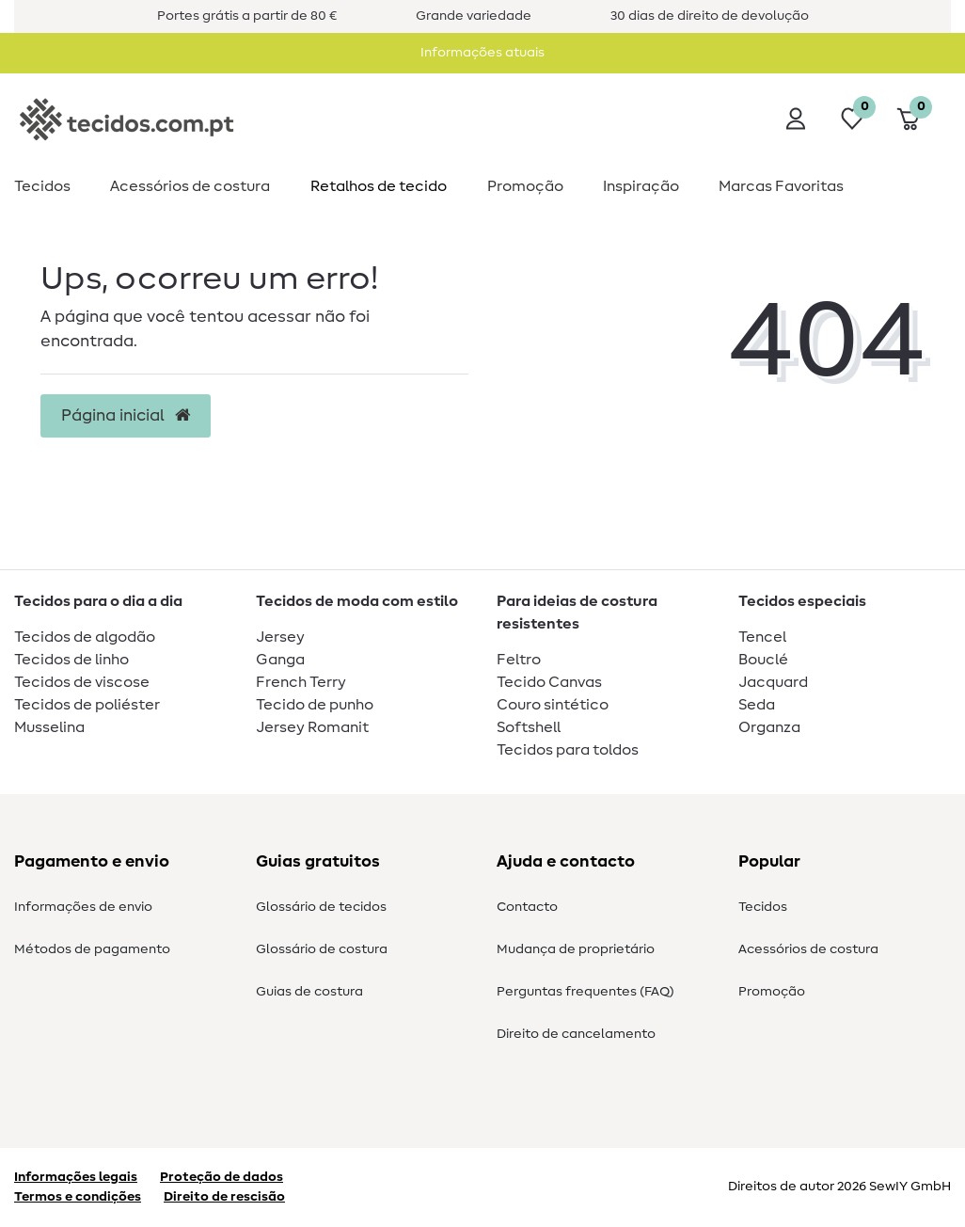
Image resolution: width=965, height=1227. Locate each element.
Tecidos (42, 186)
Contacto (527, 907)
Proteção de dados (221, 1177)
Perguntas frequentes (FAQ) (585, 991)
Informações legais (75, 1177)
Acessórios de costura (808, 949)
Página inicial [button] (125, 415)
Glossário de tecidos (321, 907)
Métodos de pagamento (92, 949)
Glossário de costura (322, 949)
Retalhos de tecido (378, 186)
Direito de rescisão (224, 1196)
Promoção (525, 186)
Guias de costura (309, 991)
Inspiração (641, 186)
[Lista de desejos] (852, 119)
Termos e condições (77, 1196)
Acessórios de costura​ (190, 186)
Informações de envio (83, 907)
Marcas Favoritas (781, 186)
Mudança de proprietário (576, 949)
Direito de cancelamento (576, 1034)
